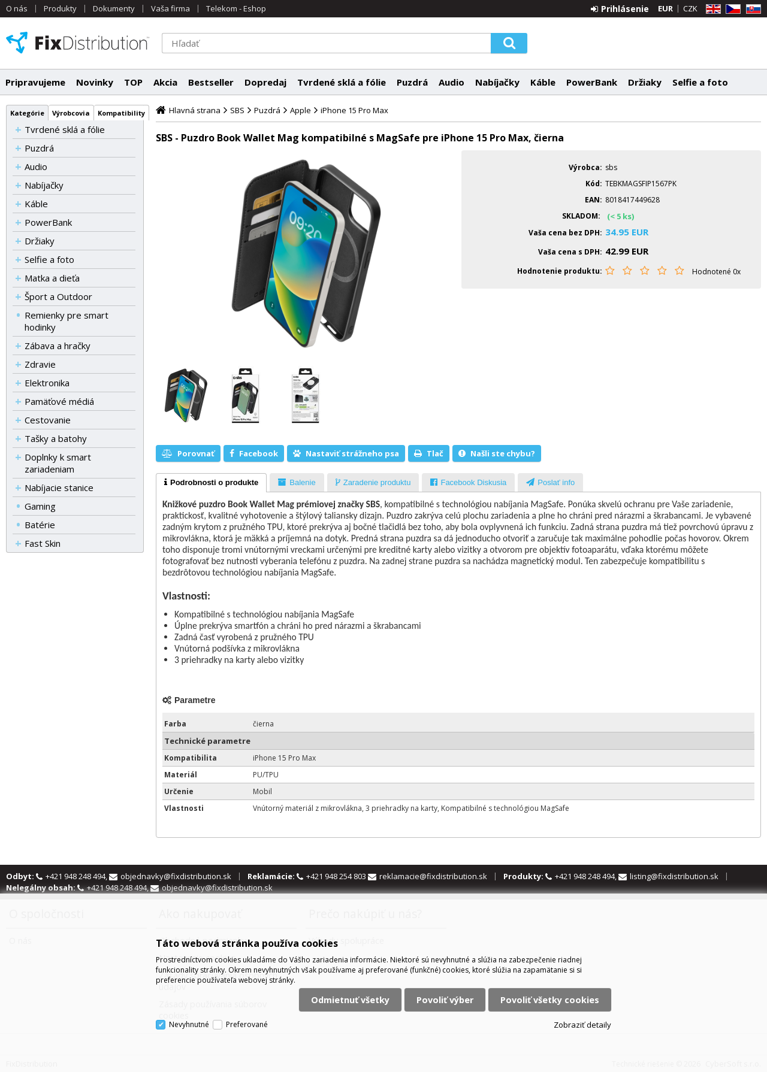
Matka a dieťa (52, 278)
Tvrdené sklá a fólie (341, 82)
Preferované (247, 1024)
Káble (542, 82)
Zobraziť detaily (582, 1024)
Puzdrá (412, 82)
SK (751, 9)
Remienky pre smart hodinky (66, 321)
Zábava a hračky (57, 346)
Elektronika (47, 383)
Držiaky (645, 82)
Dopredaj (265, 82)
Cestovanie (48, 420)
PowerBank (591, 82)
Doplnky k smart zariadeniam (58, 463)
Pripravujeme (35, 82)
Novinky (94, 82)
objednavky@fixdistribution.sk (175, 876)
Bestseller (211, 82)
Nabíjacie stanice (59, 487)
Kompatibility (121, 112)
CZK (690, 8)
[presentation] (211, 483)
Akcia (165, 82)
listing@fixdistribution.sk (674, 876)
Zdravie (40, 364)
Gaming (40, 506)
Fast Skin (43, 543)
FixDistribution (78, 42)
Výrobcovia (71, 112)
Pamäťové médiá (59, 401)
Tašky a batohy (56, 438)
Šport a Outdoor (58, 296)
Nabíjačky (497, 82)
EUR (665, 8)
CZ (731, 9)
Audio (451, 82)
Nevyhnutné (189, 1024)
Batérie (40, 525)
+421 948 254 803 (337, 876)
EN (711, 9)
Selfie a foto (700, 82)
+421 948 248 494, (77, 876)
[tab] (211, 482)
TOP (133, 82)
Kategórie (27, 112)
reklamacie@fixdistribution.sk (433, 876)
